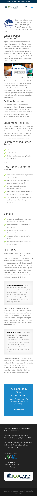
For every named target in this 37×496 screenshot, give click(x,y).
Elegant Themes (18, 491)
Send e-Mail (18, 409)
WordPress (18, 493)
